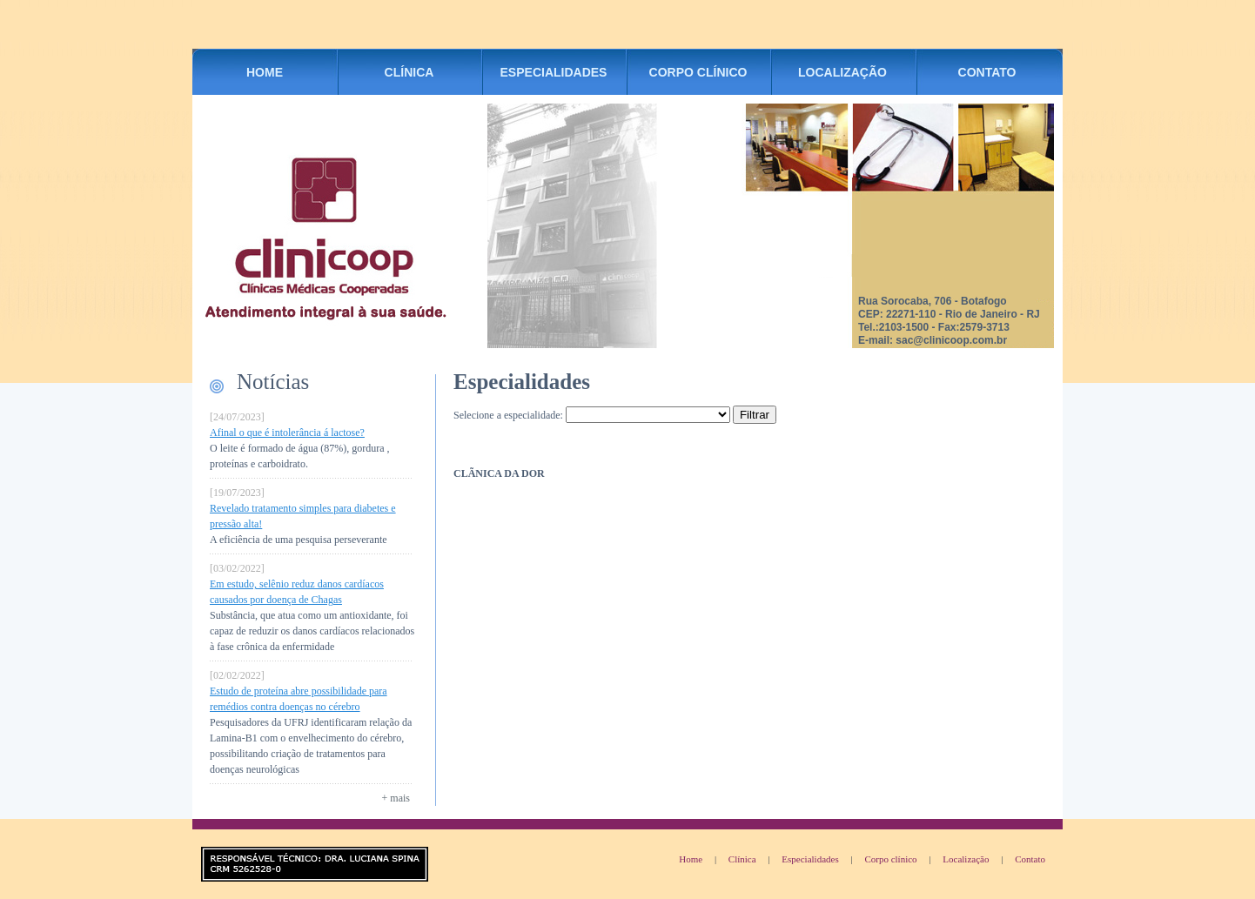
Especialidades (810, 859)
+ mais (396, 798)
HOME (264, 72)
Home (690, 859)
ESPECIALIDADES (553, 72)
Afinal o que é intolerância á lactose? (287, 432)
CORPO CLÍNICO (698, 72)
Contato (1030, 859)
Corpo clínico (890, 859)
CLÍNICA (409, 72)
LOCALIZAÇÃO (842, 72)
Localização (966, 859)
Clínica (742, 859)
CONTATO (987, 72)
